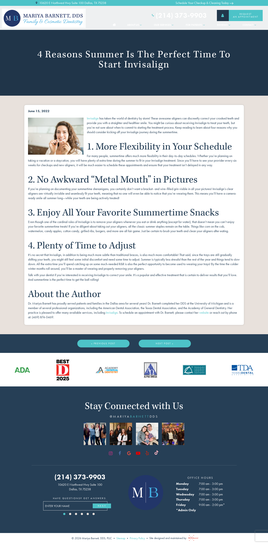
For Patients (196, 22)
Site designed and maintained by (172, 538)
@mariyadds (134, 416)
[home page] (45, 17)
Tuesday (181, 489)
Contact (250, 22)
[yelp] (147, 453)
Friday (180, 505)
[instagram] (110, 453)
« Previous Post (103, 343)
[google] (129, 453)
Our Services (164, 22)
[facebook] (119, 453)
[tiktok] (156, 453)
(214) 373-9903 (179, 14)
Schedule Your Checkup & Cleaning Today (204, 3)
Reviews (224, 22)
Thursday (182, 499)
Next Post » (165, 343)
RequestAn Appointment (237, 14)
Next (102, 506)
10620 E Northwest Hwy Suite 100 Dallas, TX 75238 (70, 3)
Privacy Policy (137, 538)
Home (114, 22)
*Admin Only (185, 510)
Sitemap (120, 538)
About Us (135, 22)
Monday (181, 484)
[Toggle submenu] (141, 22)
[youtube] (138, 453)
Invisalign (93, 118)
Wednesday (184, 494)
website (204, 312)
